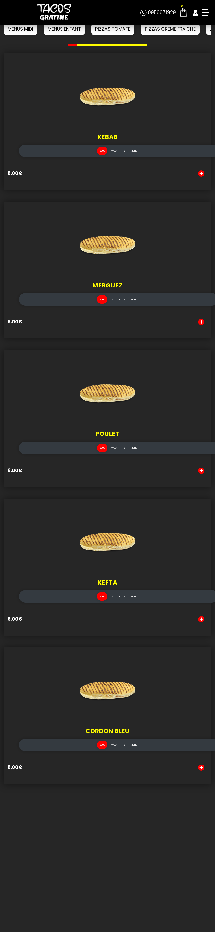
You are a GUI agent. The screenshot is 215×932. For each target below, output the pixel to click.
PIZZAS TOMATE (112, 29)
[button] (72, 45)
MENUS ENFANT (64, 29)
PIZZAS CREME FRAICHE (170, 29)
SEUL (102, 156)
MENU (134, 156)
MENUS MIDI (20, 29)
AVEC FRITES (118, 156)
